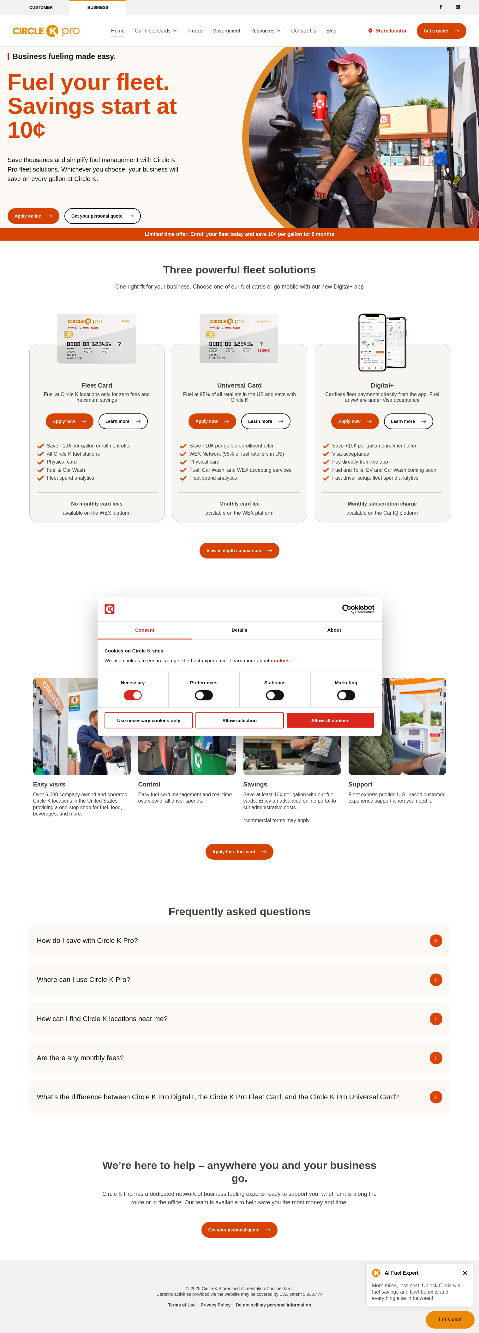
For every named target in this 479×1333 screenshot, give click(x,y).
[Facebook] (440, 7)
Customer (41, 7)
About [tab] (334, 630)
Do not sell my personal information (273, 1304)
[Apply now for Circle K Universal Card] (212, 421)
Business (97, 7)
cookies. (281, 660)
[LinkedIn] (457, 7)
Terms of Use (182, 1304)
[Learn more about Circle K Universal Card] (265, 421)
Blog (331, 30)
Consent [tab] (144, 630)
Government (226, 30)
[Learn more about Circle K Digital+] (408, 421)
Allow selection (239, 720)
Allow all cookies (330, 720)
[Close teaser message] (465, 1273)
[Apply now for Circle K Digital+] (355, 421)
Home (118, 30)
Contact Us (303, 30)
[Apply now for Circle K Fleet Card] (69, 421)
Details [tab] (240, 630)
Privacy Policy (216, 1304)
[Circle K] (46, 31)
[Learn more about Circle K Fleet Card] (123, 421)
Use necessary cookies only (148, 720)
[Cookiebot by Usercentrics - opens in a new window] (346, 609)
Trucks (194, 30)
